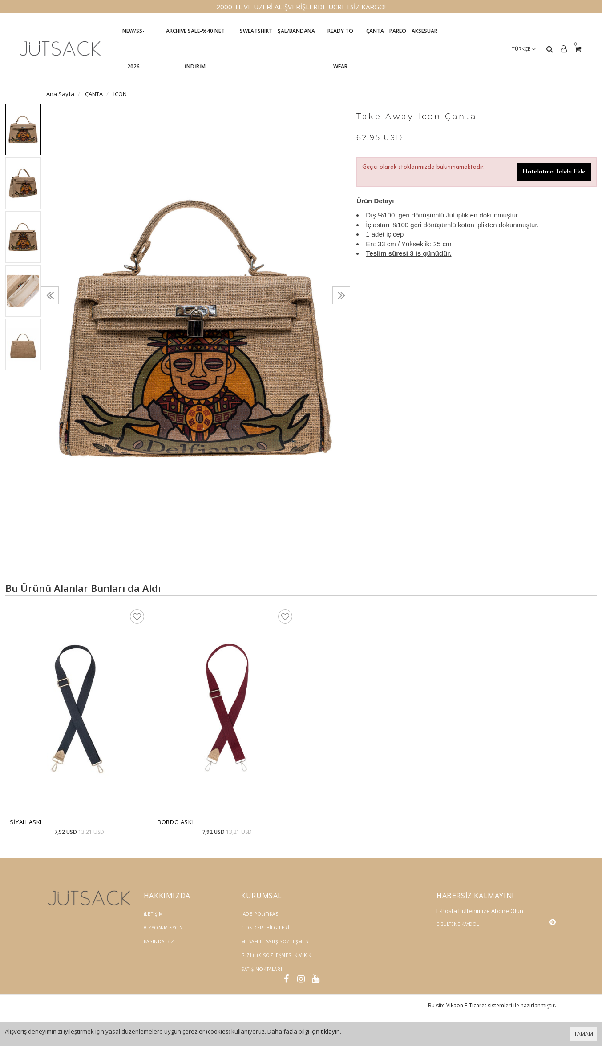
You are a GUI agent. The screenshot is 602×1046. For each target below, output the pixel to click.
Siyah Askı (26, 822)
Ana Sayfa (60, 94)
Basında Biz (159, 941)
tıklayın (330, 1031)
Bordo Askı (176, 822)
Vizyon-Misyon (163, 928)
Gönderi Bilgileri (265, 928)
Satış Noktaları (261, 969)
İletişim (153, 914)
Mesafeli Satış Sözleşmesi (275, 941)
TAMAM (583, 1034)
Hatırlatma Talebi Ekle (553, 172)
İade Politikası (260, 914)
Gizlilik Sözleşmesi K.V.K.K (276, 955)
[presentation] (50, 295)
